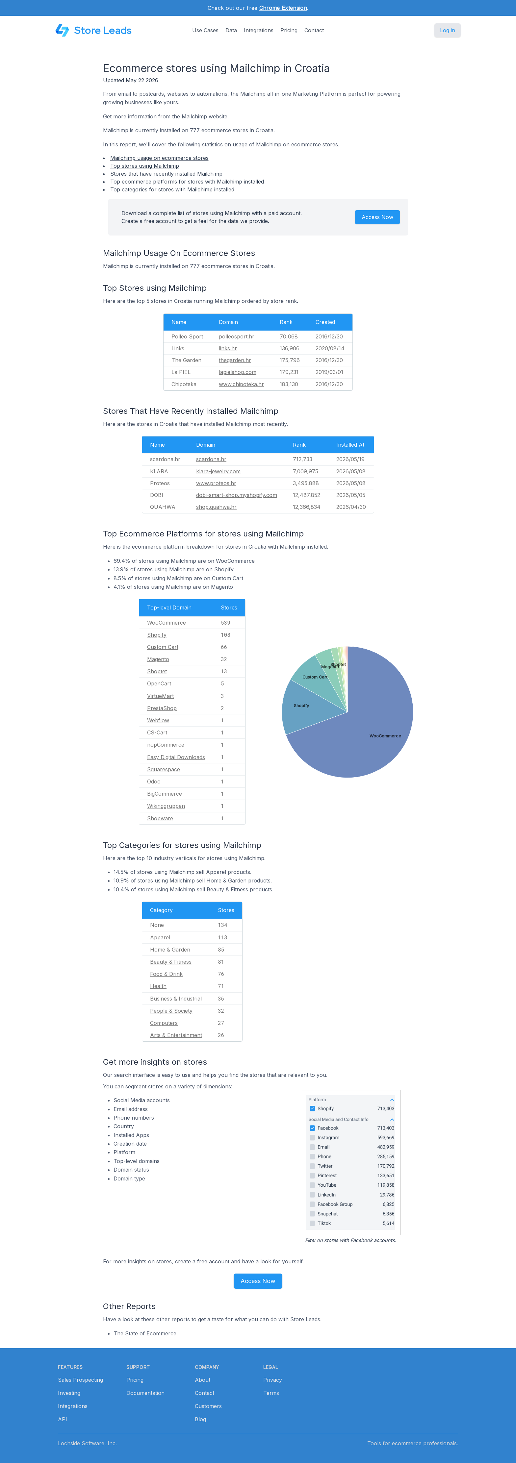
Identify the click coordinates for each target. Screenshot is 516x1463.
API (62, 1419)
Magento (158, 659)
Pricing (288, 30)
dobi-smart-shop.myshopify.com (236, 495)
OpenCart (159, 683)
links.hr (228, 348)
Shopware (160, 818)
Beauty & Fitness (171, 961)
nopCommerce (165, 744)
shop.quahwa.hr (216, 507)
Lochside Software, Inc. (87, 1443)
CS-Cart (157, 732)
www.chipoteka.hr (241, 384)
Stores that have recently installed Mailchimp (166, 173)
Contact (314, 30)
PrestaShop (162, 708)
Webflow (158, 720)
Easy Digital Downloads (176, 757)
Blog (200, 1419)
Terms (271, 1393)
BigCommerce (164, 793)
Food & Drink (166, 974)
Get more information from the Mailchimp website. (166, 116)
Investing (69, 1393)
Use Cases (205, 30)
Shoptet (157, 671)
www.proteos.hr (216, 483)
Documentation (145, 1393)
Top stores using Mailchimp (144, 165)
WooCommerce (166, 622)
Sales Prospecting (80, 1379)
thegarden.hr (235, 360)
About (202, 1379)
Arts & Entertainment (176, 1035)
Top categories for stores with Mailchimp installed (172, 189)
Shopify (157, 635)
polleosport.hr (236, 336)
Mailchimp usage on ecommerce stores (159, 158)
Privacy (272, 1379)
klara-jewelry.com (218, 471)
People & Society (171, 1010)
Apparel (160, 937)
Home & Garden (170, 949)
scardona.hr (211, 459)
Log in (447, 30)
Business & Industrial (176, 998)
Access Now (377, 217)
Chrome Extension (283, 8)
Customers (208, 1406)
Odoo (154, 781)
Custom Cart (162, 647)
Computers (164, 1023)
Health (158, 986)
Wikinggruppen (166, 806)
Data (231, 30)
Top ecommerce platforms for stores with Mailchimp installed (187, 181)
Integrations (258, 30)
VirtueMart (160, 696)
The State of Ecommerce (145, 1333)
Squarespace (163, 769)
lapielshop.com (237, 372)
